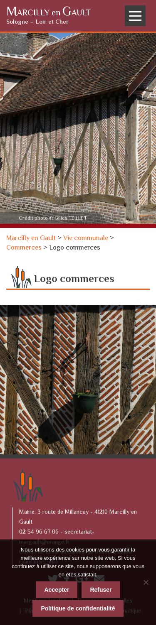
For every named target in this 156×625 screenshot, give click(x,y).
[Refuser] (145, 582)
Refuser (100, 589)
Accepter (56, 589)
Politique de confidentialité (78, 608)
